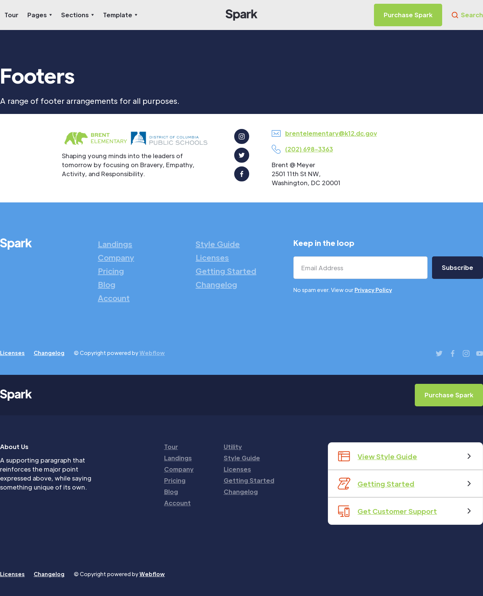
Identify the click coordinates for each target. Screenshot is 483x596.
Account (114, 298)
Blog (106, 284)
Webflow (152, 352)
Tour (11, 15)
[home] (241, 15)
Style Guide (218, 244)
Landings (115, 244)
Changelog (216, 284)
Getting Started (226, 271)
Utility (233, 447)
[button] (39, 14)
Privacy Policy (373, 289)
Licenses (212, 257)
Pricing (111, 271)
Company (116, 257)
